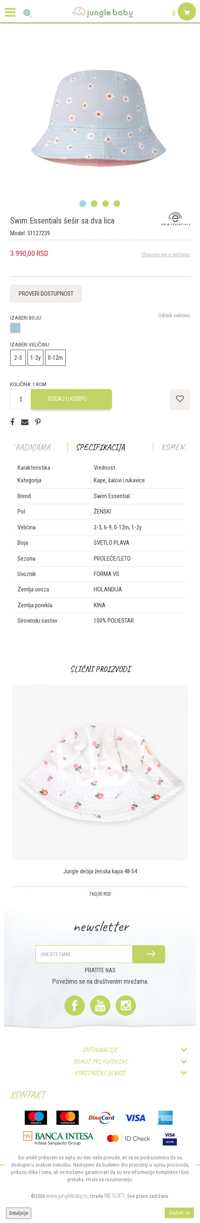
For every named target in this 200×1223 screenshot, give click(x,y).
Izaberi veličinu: (30, 345)
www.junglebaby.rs (67, 1196)
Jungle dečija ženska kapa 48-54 (100, 871)
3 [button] (105, 204)
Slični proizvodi (100, 669)
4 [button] (117, 204)
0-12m (55, 357)
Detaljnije (18, 1213)
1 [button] (83, 204)
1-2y (35, 357)
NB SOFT (114, 1196)
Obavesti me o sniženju (165, 254)
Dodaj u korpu (67, 398)
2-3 (18, 357)
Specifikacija (100, 447)
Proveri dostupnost (46, 293)
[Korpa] (186, 21)
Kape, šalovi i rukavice (119, 480)
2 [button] (94, 204)
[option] (100, 118)
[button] (27, 13)
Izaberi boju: (26, 318)
